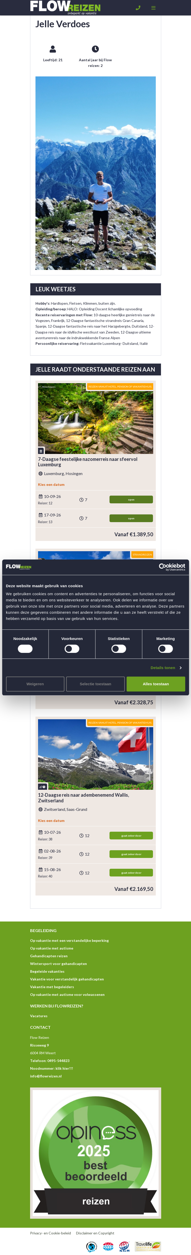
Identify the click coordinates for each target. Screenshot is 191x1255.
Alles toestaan (156, 684)
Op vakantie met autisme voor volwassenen (67, 994)
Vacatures (39, 1016)
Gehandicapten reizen (49, 956)
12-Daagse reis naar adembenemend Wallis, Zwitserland (83, 797)
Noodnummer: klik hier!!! (51, 1068)
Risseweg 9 (39, 1045)
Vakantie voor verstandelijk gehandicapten (67, 979)
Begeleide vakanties (47, 971)
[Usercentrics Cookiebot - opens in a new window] (162, 567)
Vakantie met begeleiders (52, 987)
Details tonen (163, 667)
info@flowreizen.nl (46, 1076)
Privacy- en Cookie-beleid (50, 1233)
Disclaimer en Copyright (95, 1233)
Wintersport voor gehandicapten (58, 963)
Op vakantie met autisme (51, 948)
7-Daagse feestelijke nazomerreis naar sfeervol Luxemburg (88, 462)
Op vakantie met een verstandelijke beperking (69, 940)
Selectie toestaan (95, 684)
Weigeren (35, 684)
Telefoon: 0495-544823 (49, 1060)
